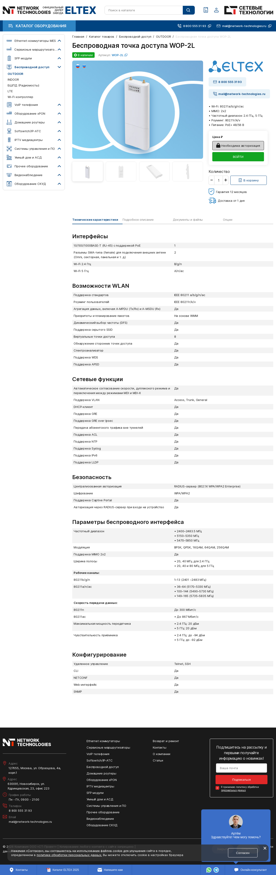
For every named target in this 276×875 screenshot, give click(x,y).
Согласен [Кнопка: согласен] (242, 853)
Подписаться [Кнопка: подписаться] (241, 779)
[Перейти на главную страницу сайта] (49, 10)
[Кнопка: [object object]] (248, 180)
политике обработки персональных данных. (69, 855)
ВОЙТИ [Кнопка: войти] (238, 157)
